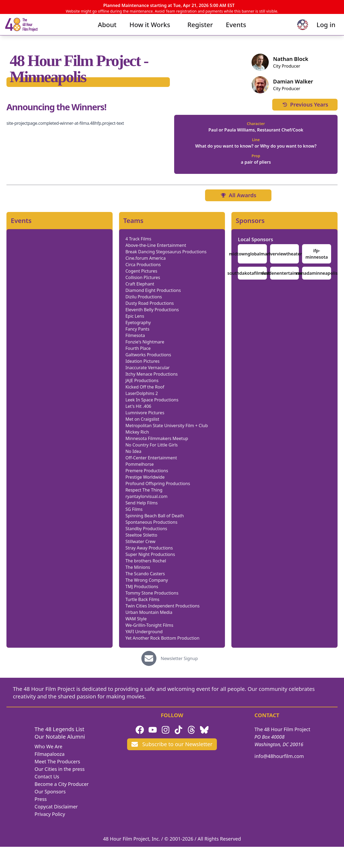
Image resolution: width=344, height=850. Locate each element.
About (107, 32)
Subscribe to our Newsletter (171, 747)
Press (41, 802)
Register (200, 32)
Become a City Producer (62, 787)
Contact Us (47, 779)
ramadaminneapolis (317, 276)
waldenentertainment (284, 276)
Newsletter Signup (179, 662)
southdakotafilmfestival (252, 276)
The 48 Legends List (59, 732)
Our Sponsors (50, 795)
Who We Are (48, 749)
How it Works (150, 32)
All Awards (238, 198)
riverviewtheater (284, 257)
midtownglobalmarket (252, 257)
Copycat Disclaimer (56, 810)
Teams (133, 223)
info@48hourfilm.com (279, 759)
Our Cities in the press (60, 772)
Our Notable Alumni (60, 739)
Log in (317, 32)
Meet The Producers (57, 764)
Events (236, 32)
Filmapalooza (50, 757)
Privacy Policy (50, 817)
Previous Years (305, 107)
